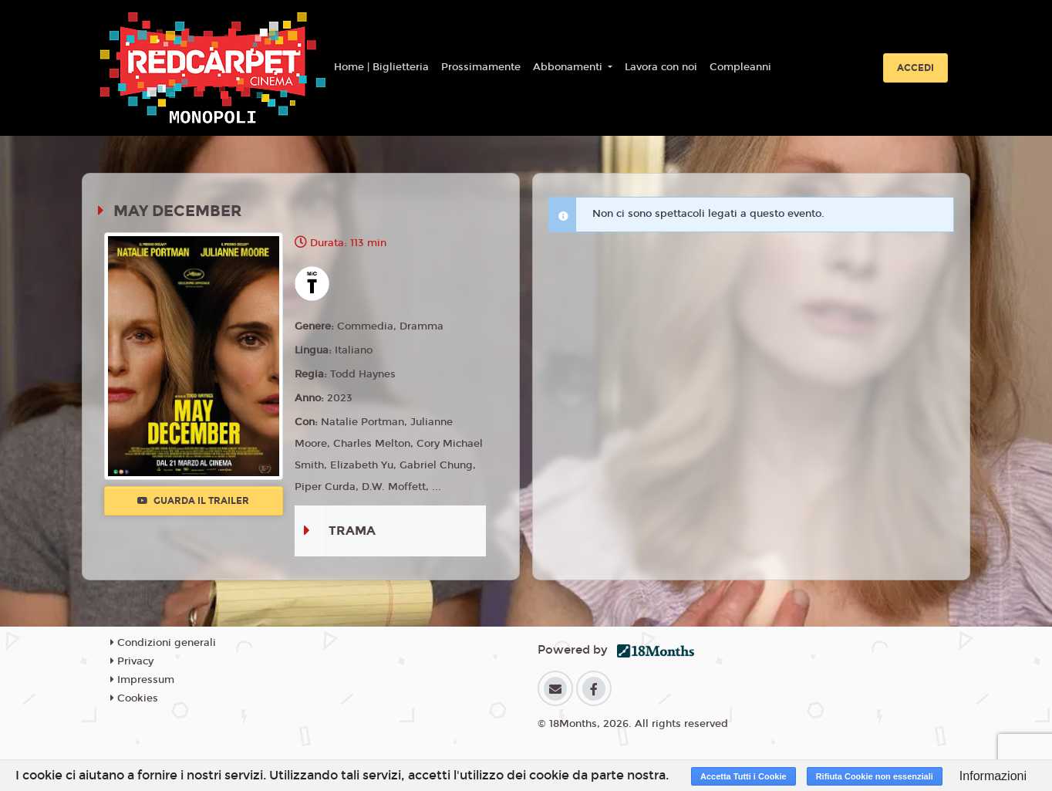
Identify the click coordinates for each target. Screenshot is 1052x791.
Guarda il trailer (193, 500)
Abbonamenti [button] (569, 67)
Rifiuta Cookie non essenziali (874, 776)
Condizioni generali (163, 643)
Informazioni (993, 776)
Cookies (134, 698)
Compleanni (740, 67)
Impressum (142, 680)
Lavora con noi (661, 67)
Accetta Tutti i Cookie (743, 776)
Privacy (131, 661)
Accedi (915, 68)
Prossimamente (481, 67)
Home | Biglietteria (381, 67)
